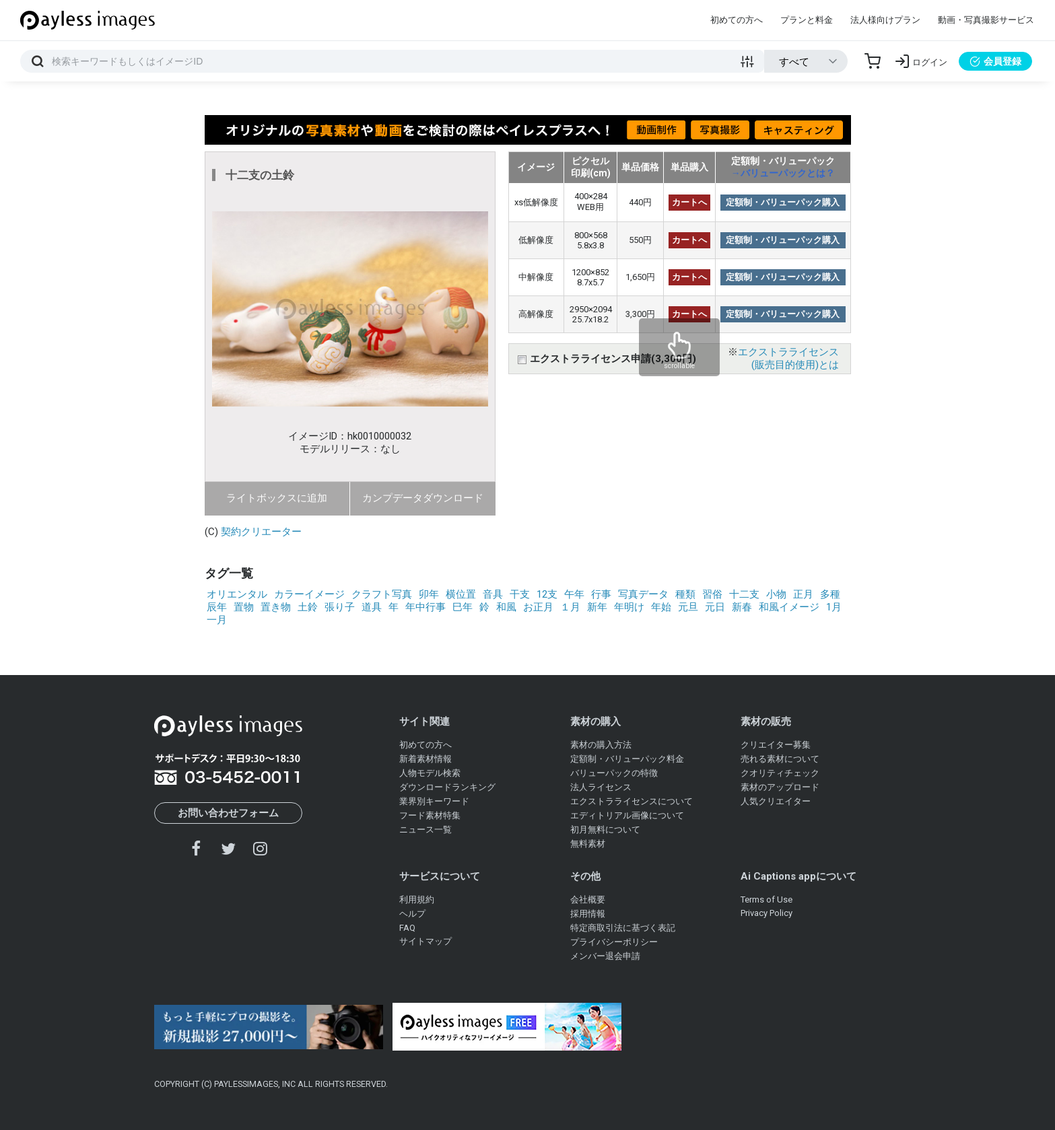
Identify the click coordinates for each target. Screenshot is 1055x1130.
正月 (803, 594)
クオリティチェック (780, 773)
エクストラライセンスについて (631, 801)
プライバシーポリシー (614, 942)
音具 (493, 594)
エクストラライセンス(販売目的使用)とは (788, 358)
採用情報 (587, 914)
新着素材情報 (425, 759)
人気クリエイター (776, 801)
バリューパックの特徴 (614, 773)
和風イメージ (789, 607)
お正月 (538, 607)
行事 (601, 594)
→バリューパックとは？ (783, 173)
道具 (372, 607)
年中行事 (425, 607)
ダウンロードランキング (447, 787)
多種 (830, 594)
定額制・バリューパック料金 (627, 759)
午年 (574, 594)
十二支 (744, 594)
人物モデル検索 (430, 773)
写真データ (643, 594)
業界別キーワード (434, 801)
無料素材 (587, 844)
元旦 (688, 607)
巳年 (462, 607)
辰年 (217, 607)
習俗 (712, 594)
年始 (661, 607)
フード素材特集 (430, 815)
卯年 (429, 594)
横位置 (461, 594)
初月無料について (605, 829)
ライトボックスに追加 (276, 498)
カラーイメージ (309, 594)
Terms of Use (766, 899)
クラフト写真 (381, 594)
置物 (244, 607)
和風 (506, 607)
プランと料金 (806, 20)
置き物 (276, 607)
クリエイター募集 (776, 745)
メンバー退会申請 (605, 956)
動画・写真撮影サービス (986, 20)
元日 (715, 607)
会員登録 (995, 61)
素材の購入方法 (601, 745)
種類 (685, 594)
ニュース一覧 (425, 829)
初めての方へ (736, 20)
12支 (547, 594)
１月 (570, 607)
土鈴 (308, 607)
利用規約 (416, 899)
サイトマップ (425, 941)
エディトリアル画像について (627, 815)
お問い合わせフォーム (228, 813)
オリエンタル (237, 594)
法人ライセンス (601, 787)
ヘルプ (412, 914)
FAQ (407, 928)
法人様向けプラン (885, 20)
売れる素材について (780, 759)
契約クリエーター (261, 532)
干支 (520, 594)
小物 (776, 594)
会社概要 (587, 899)
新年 (597, 607)
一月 (217, 620)
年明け (629, 607)
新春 (742, 607)
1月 (834, 607)
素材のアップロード (780, 787)
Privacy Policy (766, 913)
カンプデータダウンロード (422, 498)
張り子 (340, 607)
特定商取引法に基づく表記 (622, 928)
